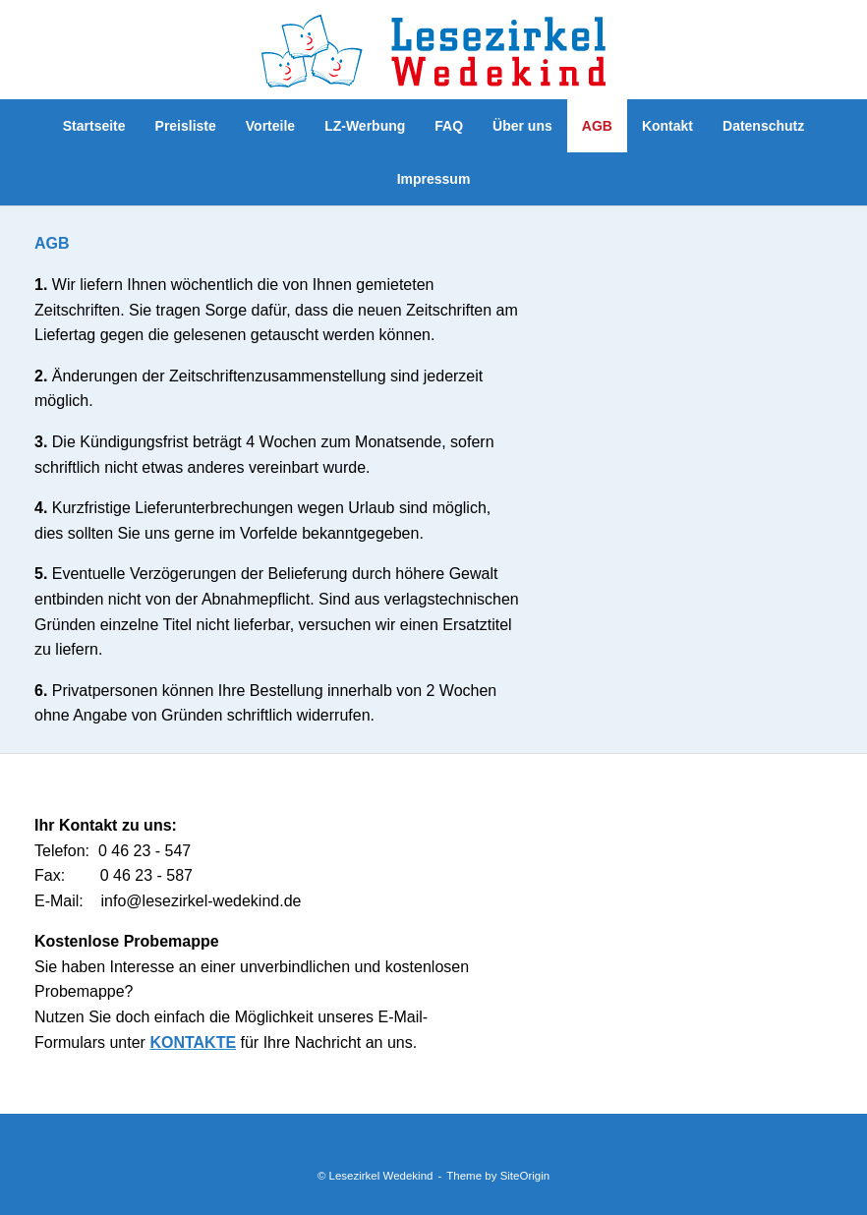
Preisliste (185, 126)
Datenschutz (763, 126)
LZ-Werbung (364, 126)
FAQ (448, 126)
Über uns (522, 126)
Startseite (94, 126)
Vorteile (270, 126)
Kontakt (667, 126)
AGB (597, 126)
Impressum (434, 179)
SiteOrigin (525, 1176)
